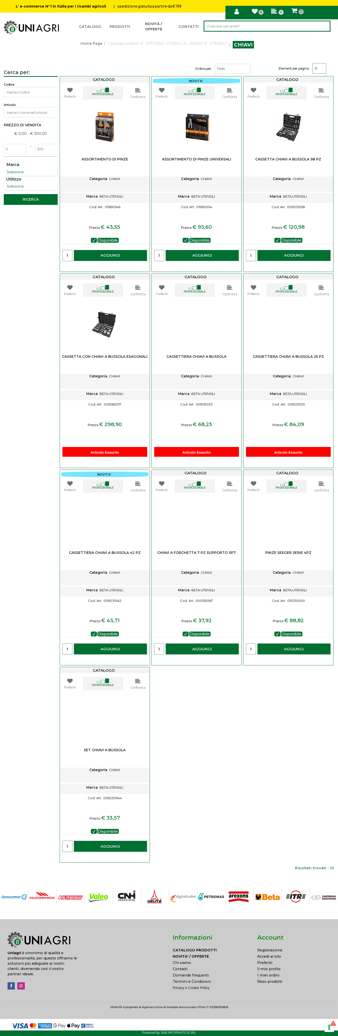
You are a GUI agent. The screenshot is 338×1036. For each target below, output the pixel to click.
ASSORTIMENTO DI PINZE (104, 159)
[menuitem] (211, 950)
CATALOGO (90, 26)
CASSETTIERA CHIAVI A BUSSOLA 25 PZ (288, 357)
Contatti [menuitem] (180, 969)
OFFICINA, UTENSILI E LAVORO (174, 43)
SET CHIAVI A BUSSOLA (105, 750)
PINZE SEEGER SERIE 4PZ (288, 553)
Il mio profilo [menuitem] (269, 969)
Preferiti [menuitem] (264, 962)
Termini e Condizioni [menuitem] (192, 981)
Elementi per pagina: (294, 68)
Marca (12, 164)
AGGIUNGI (110, 255)
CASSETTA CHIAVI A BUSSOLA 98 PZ (288, 159)
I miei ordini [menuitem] (268, 975)
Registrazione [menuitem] (269, 950)
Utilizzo (13, 179)
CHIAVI (243, 45)
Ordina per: (203, 69)
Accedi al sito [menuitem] (269, 956)
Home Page (91, 43)
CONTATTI (189, 26)
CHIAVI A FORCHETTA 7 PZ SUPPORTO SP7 (196, 553)
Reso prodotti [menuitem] (269, 981)
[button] (323, 26)
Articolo (10, 105)
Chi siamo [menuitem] (182, 962)
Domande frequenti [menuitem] (191, 975)
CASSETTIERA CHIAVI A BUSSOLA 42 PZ (105, 553)
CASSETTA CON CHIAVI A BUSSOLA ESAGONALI (104, 357)
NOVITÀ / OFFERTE (153, 26)
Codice (9, 84)
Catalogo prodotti (124, 43)
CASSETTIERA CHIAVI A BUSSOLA (196, 357)
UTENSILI (218, 43)
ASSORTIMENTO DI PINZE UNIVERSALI (196, 159)
